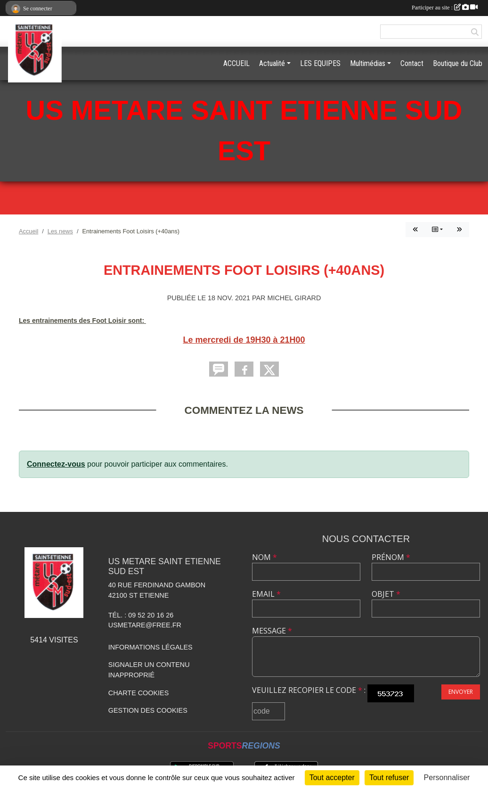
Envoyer (460, 692)
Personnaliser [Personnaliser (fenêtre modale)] (447, 778)
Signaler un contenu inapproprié (149, 670)
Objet (386, 594)
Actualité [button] (272, 63)
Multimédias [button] (367, 63)
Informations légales (150, 647)
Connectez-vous (56, 464)
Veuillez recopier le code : (309, 690)
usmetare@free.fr (144, 625)
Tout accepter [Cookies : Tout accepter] (332, 778)
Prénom (391, 557)
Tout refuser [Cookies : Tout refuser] (389, 778)
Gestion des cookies (147, 710)
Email (266, 594)
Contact (411, 63)
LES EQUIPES (320, 63)
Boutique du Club (457, 63)
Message (272, 630)
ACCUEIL (236, 63)
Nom (264, 557)
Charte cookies (138, 693)
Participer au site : (445, 7)
